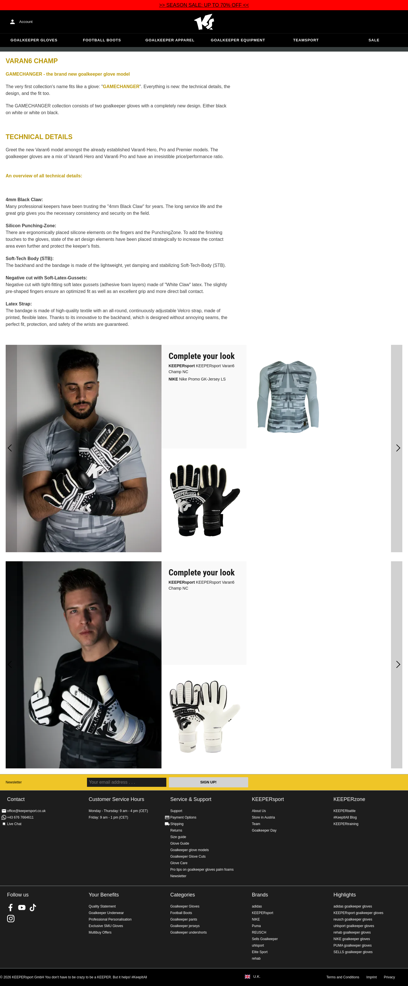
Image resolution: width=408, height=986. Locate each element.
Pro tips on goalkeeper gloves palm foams (201, 870)
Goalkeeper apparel (169, 40)
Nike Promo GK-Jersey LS (197, 379)
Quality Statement (102, 906)
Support (176, 811)
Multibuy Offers (100, 932)
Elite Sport (259, 952)
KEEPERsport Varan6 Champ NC (201, 369)
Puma (256, 926)
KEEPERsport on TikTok (33, 907)
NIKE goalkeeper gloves (351, 939)
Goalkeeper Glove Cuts (188, 856)
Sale (374, 40)
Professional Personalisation (110, 919)
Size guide (178, 837)
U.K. (256, 977)
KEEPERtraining (345, 824)
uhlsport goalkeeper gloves (353, 926)
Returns (176, 830)
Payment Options (183, 817)
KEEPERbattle (344, 811)
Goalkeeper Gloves (34, 40)
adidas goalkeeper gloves (352, 906)
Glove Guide (179, 843)
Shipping (177, 824)
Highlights (344, 895)
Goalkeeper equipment (238, 40)
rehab (256, 958)
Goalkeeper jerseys (184, 926)
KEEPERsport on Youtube (22, 907)
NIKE (256, 919)
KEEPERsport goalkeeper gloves (358, 913)
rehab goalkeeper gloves (352, 932)
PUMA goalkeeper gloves (352, 945)
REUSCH (259, 932)
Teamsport (306, 40)
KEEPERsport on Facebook (10, 907)
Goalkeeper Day (264, 830)
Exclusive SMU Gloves (106, 926)
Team (256, 824)
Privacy (389, 977)
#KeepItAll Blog (345, 817)
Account (26, 22)
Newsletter (14, 782)
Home (204, 22)
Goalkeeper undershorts (188, 932)
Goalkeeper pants (183, 919)
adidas (257, 906)
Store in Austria (263, 817)
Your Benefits (104, 895)
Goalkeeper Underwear (106, 913)
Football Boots (102, 40)
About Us (259, 811)
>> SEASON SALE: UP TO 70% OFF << (204, 5)
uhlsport (258, 945)
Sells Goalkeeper (265, 939)
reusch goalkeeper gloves (352, 919)
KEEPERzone (349, 799)
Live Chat (14, 824)
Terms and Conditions (342, 977)
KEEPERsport (268, 799)
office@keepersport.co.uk (26, 811)
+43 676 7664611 (20, 817)
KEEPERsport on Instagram (10, 918)
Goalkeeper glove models (189, 850)
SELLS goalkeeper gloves (353, 952)
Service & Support (190, 799)
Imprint (371, 977)
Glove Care (179, 863)
